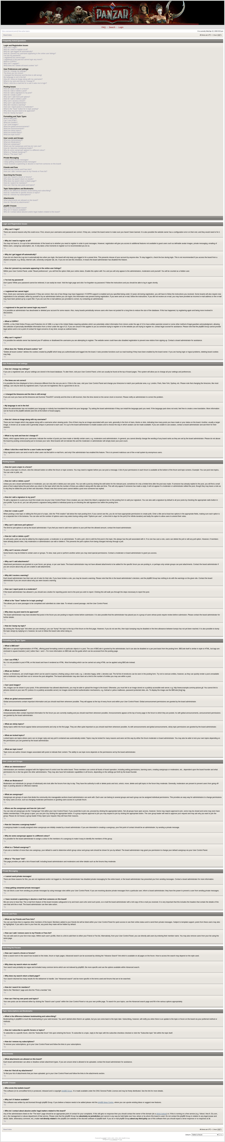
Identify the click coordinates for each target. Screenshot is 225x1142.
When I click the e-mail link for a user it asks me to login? (25, 83)
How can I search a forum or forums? (18, 177)
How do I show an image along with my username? (23, 79)
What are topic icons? (12, 135)
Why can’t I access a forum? (14, 101)
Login (121, 27)
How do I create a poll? (12, 95)
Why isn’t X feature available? (15, 210)
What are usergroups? (12, 144)
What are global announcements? (16, 127)
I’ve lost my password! (12, 56)
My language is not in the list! (15, 77)
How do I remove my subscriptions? (17, 195)
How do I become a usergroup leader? (18, 148)
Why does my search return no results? (19, 179)
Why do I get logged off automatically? (18, 51)
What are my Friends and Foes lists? (18, 169)
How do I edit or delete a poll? (15, 99)
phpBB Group (67, 1091)
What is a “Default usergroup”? (15, 152)
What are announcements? (14, 129)
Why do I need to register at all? (16, 49)
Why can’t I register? (11, 64)
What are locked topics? (13, 133)
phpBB (104, 1138)
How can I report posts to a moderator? (18, 107)
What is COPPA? (10, 62)
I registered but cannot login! (14, 58)
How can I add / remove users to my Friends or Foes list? (25, 171)
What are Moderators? (12, 142)
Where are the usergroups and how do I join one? (22, 146)
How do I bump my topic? (13, 113)
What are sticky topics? (12, 131)
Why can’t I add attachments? (15, 103)
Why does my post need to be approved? (19, 111)
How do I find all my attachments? (16, 202)
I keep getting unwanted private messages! (20, 162)
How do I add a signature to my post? (18, 93)
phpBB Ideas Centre (105, 1102)
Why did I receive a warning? (15, 105)
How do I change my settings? (15, 71)
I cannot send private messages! (16, 160)
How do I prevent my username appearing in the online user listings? (30, 54)
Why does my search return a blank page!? (20, 181)
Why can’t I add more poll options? (17, 97)
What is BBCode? (10, 118)
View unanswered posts (9, 31)
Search (112, 27)
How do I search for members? (15, 183)
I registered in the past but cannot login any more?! (23, 60)
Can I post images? (11, 125)
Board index (7, 35)
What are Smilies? (11, 123)
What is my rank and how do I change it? (19, 81)
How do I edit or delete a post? (15, 91)
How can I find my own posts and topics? (19, 185)
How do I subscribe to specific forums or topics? (22, 193)
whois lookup (161, 1114)
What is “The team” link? (13, 154)
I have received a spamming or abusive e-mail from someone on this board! (32, 164)
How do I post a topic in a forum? (16, 89)
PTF (121, 1139)
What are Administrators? (13, 140)
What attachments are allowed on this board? (21, 200)
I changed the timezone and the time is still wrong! (23, 75)
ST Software (113, 1139)
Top (5, 234)
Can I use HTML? (10, 120)
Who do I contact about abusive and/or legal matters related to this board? (32, 212)
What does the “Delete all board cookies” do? (21, 66)
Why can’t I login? (10, 47)
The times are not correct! (13, 73)
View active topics (24, 31)
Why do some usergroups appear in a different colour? (24, 150)
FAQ (104, 27)
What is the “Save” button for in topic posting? (21, 109)
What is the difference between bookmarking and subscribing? (27, 191)
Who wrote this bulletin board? (15, 208)
